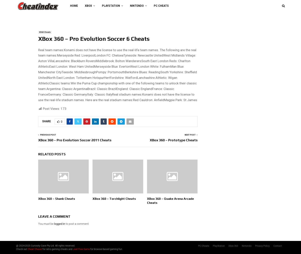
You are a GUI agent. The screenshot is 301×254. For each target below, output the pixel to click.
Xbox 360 (233, 246)
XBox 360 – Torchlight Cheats (114, 199)
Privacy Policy (262, 246)
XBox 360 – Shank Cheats (56, 199)
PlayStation (111, 5)
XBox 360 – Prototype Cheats (174, 140)
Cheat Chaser (34, 249)
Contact (277, 246)
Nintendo (137, 5)
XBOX (88, 5)
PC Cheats (161, 5)
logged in (59, 223)
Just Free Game (81, 249)
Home (74, 5)
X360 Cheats (45, 32)
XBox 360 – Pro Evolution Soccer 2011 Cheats (74, 140)
